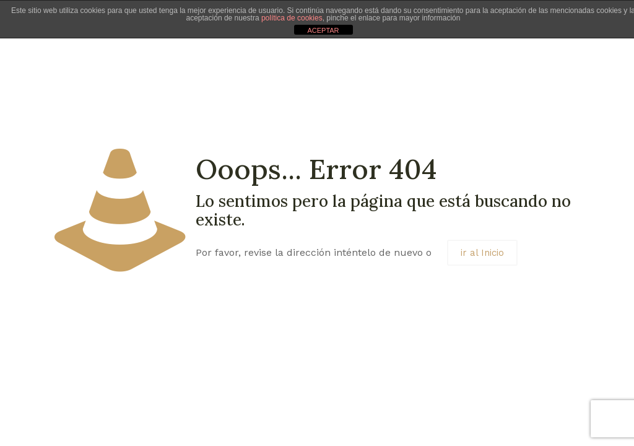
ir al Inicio (482, 252)
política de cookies (292, 18)
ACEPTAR (323, 30)
